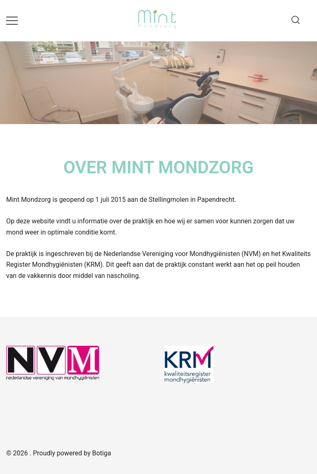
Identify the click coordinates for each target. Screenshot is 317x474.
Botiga (101, 453)
